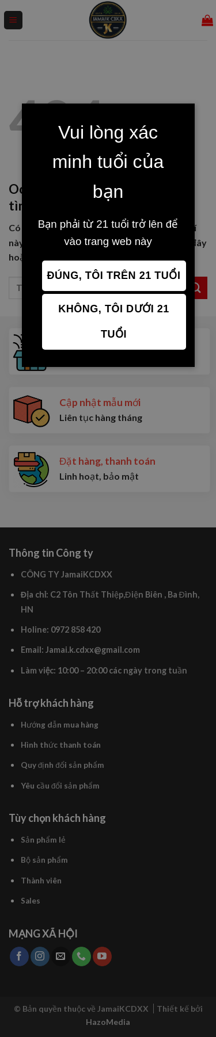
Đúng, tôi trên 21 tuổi (114, 275)
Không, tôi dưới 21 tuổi (113, 321)
